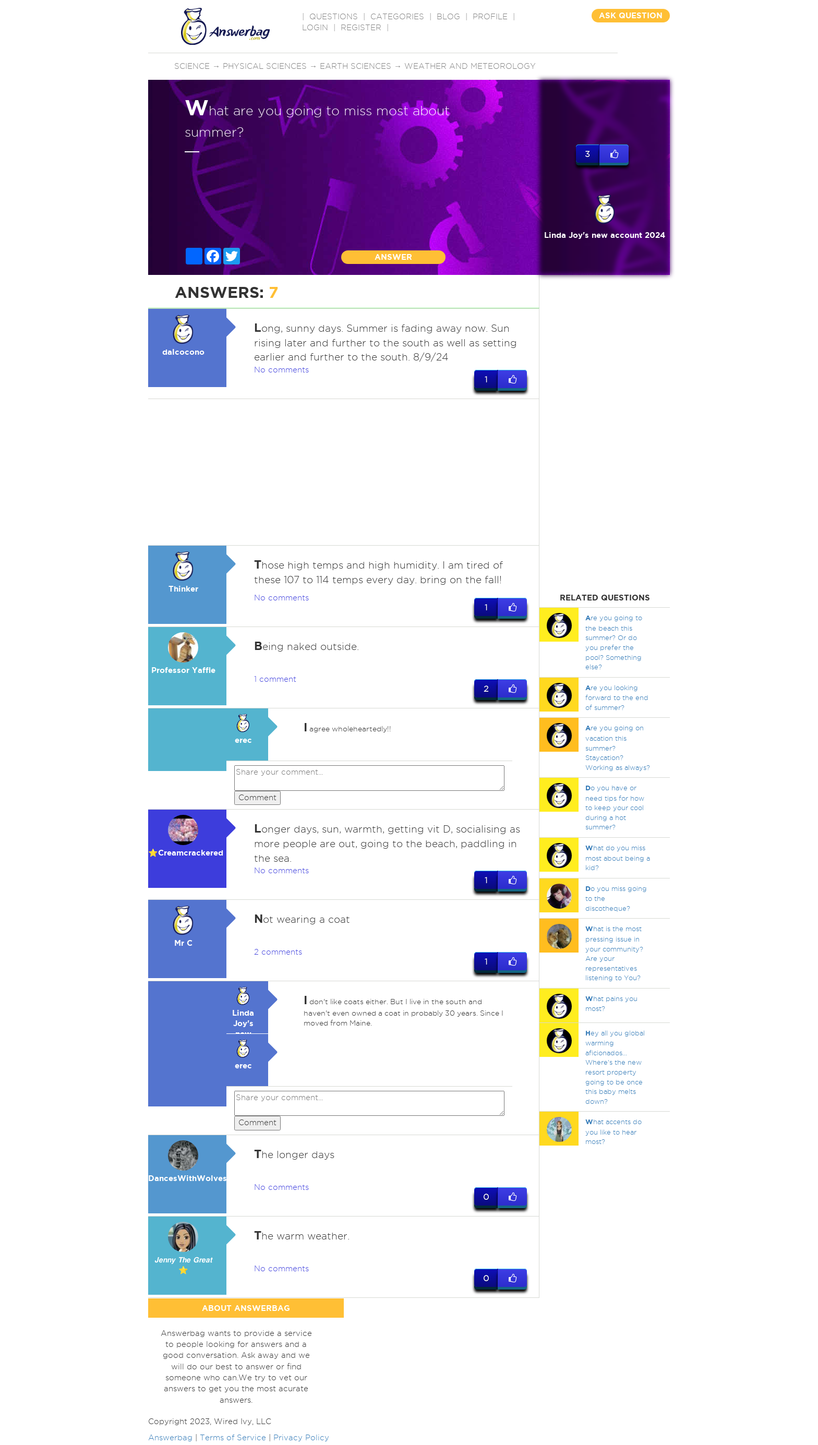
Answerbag (170, 1439)
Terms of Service (233, 1439)
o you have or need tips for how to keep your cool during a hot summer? (614, 807)
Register (361, 27)
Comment (257, 798)
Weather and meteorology (470, 66)
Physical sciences (265, 66)
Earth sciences (355, 66)
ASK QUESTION (631, 15)
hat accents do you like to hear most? (613, 1131)
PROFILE (490, 17)
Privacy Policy (301, 1439)
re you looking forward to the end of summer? (616, 697)
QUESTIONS (333, 17)
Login (315, 27)
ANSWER (393, 256)
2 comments (278, 953)
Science (192, 66)
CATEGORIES (397, 17)
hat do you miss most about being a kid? (617, 857)
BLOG (448, 17)
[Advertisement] (343, 473)
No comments (281, 370)
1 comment (275, 680)
